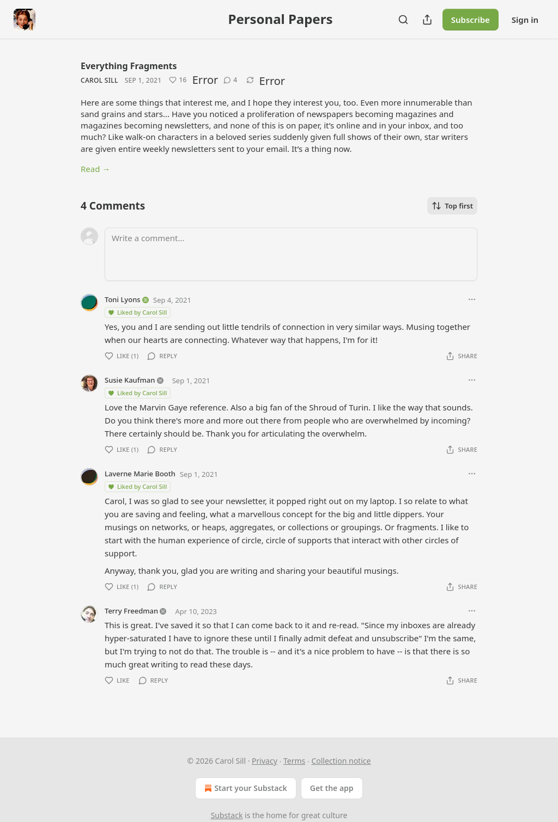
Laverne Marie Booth (140, 474)
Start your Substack (244, 788)
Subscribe (470, 19)
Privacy (264, 761)
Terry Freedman (131, 611)
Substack (227, 815)
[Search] (403, 19)
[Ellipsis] (472, 299)
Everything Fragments (129, 66)
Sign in (525, 19)
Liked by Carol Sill (137, 312)
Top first (452, 206)
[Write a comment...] (291, 254)
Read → (95, 168)
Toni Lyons (123, 299)
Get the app (332, 788)
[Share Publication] (427, 19)
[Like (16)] (178, 80)
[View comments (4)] (230, 80)
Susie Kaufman (130, 380)
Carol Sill (99, 80)
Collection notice (341, 761)
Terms (294, 761)
